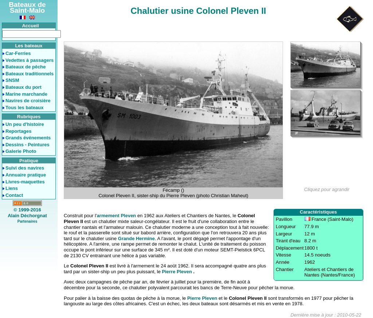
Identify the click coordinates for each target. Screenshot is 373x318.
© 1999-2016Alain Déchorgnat (27, 212)
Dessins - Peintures (27, 144)
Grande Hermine (136, 238)
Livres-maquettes (25, 181)
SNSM (12, 80)
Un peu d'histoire (24, 124)
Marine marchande (26, 94)
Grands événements (28, 137)
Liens (11, 188)
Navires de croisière (28, 100)
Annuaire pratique (25, 175)
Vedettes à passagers (29, 60)
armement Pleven (116, 215)
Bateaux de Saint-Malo (27, 7)
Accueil (30, 25)
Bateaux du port (23, 87)
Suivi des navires (24, 168)
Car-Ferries (18, 53)
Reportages (18, 131)
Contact (14, 195)
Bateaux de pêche (25, 66)
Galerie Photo (20, 151)
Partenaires (27, 221)
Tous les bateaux (24, 107)
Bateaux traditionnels (29, 73)
